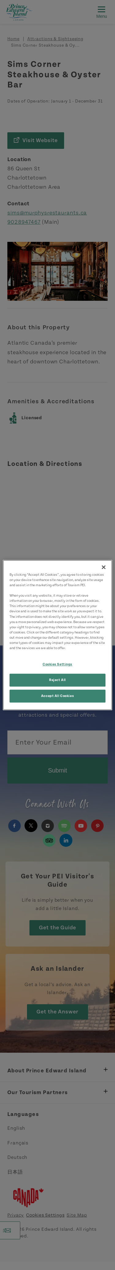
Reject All (57, 680)
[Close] (103, 567)
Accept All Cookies (57, 696)
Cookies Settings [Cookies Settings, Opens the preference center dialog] (57, 664)
